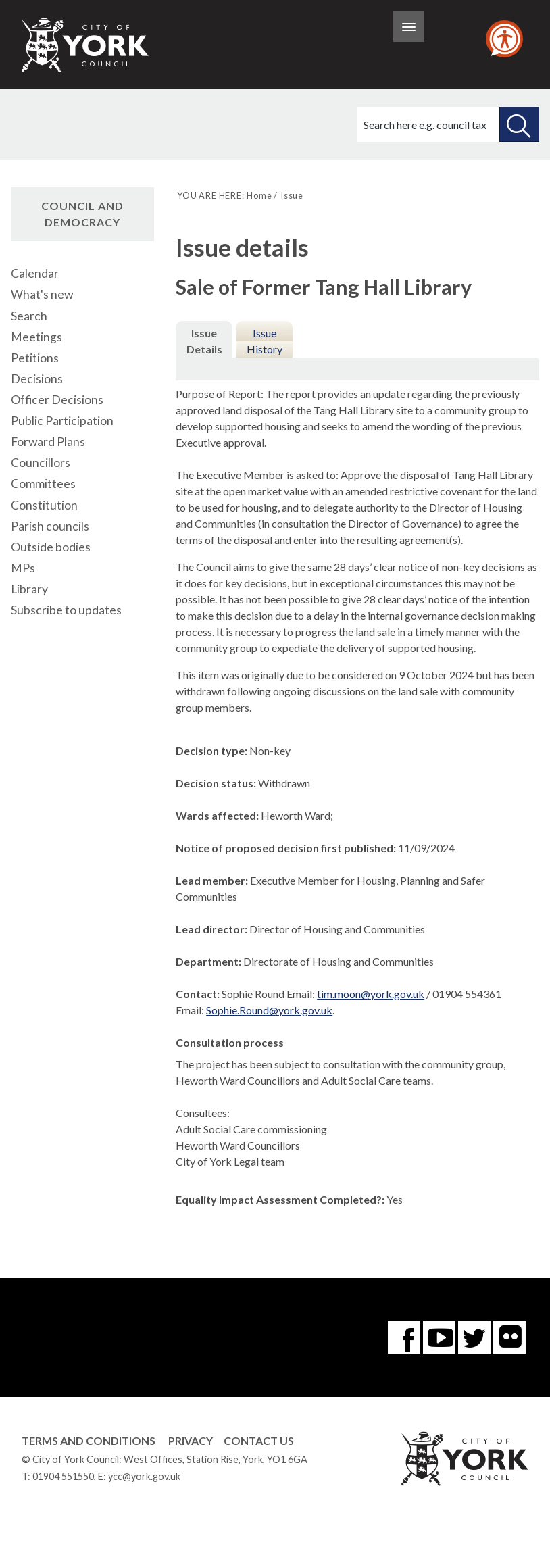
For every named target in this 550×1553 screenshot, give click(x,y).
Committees (43, 483)
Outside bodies (51, 547)
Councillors (40, 462)
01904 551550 (63, 1476)
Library (29, 589)
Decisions (37, 379)
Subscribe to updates (66, 610)
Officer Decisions (57, 400)
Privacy (190, 1440)
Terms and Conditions (88, 1440)
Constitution (44, 505)
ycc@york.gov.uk (144, 1476)
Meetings (36, 337)
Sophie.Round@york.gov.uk (269, 1010)
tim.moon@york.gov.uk (370, 993)
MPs (23, 568)
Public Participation (62, 421)
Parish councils (50, 526)
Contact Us (259, 1440)
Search (29, 316)
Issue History (264, 340)
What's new (42, 294)
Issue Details (204, 340)
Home (259, 195)
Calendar (35, 273)
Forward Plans (48, 442)
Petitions (35, 358)
